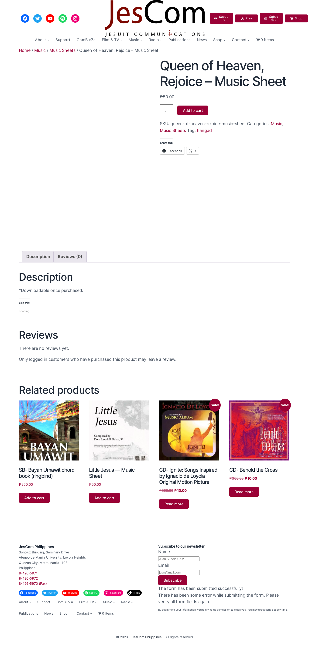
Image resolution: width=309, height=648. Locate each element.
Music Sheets (62, 50)
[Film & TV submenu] (121, 40)
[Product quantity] (166, 110)
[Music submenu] (141, 40)
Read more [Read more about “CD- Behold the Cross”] (244, 491)
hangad (204, 130)
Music (40, 50)
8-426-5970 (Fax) (33, 583)
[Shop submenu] (224, 40)
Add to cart (193, 110)
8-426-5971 (28, 573)
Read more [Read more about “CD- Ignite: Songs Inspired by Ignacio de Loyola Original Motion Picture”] (174, 504)
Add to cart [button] (34, 498)
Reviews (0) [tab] (70, 256)
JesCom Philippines (36, 546)
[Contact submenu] (248, 40)
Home (25, 50)
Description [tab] (38, 256)
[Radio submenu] (161, 40)
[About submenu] (48, 40)
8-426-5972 (28, 578)
